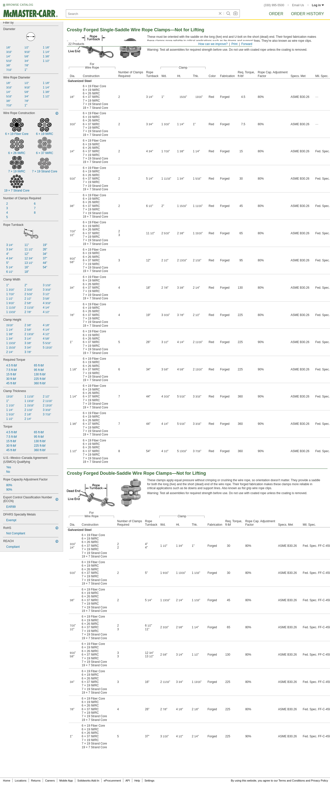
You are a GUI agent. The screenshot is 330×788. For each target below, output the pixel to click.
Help (137, 780)
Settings (149, 780)
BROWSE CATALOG (19, 4)
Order (276, 14)
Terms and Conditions (292, 780)
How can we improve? (213, 44)
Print (234, 44)
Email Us (298, 5)
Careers (50, 780)
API (127, 780)
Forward (246, 44)
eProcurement (112, 780)
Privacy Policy (319, 780)
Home (6, 780)
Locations (21, 780)
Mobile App (66, 780)
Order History (307, 14)
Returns (36, 780)
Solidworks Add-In (88, 780)
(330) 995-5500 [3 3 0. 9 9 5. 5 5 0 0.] (274, 5)
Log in (318, 5)
